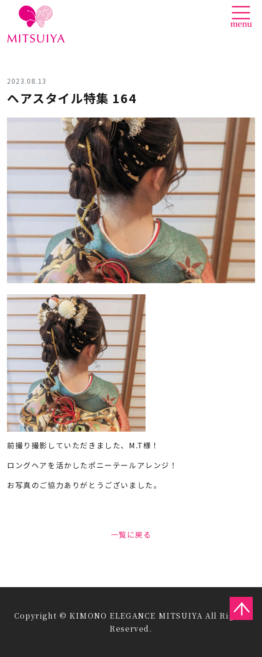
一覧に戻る (131, 534)
